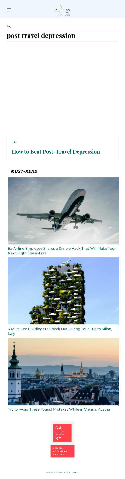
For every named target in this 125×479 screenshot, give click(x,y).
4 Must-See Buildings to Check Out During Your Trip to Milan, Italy (60, 331)
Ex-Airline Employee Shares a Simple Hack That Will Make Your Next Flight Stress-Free (62, 250)
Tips (14, 142)
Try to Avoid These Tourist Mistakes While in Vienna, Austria (59, 409)
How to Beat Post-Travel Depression (56, 151)
